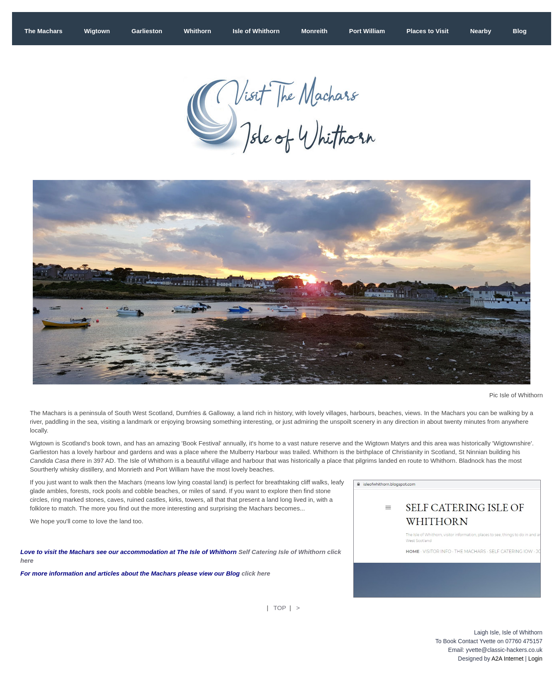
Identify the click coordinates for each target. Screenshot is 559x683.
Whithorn (197, 30)
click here (255, 573)
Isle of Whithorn (256, 30)
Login (535, 658)
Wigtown (97, 30)
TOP (279, 607)
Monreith (314, 30)
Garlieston (146, 30)
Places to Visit (427, 30)
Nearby (480, 30)
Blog (520, 30)
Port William (367, 30)
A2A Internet (507, 658)
